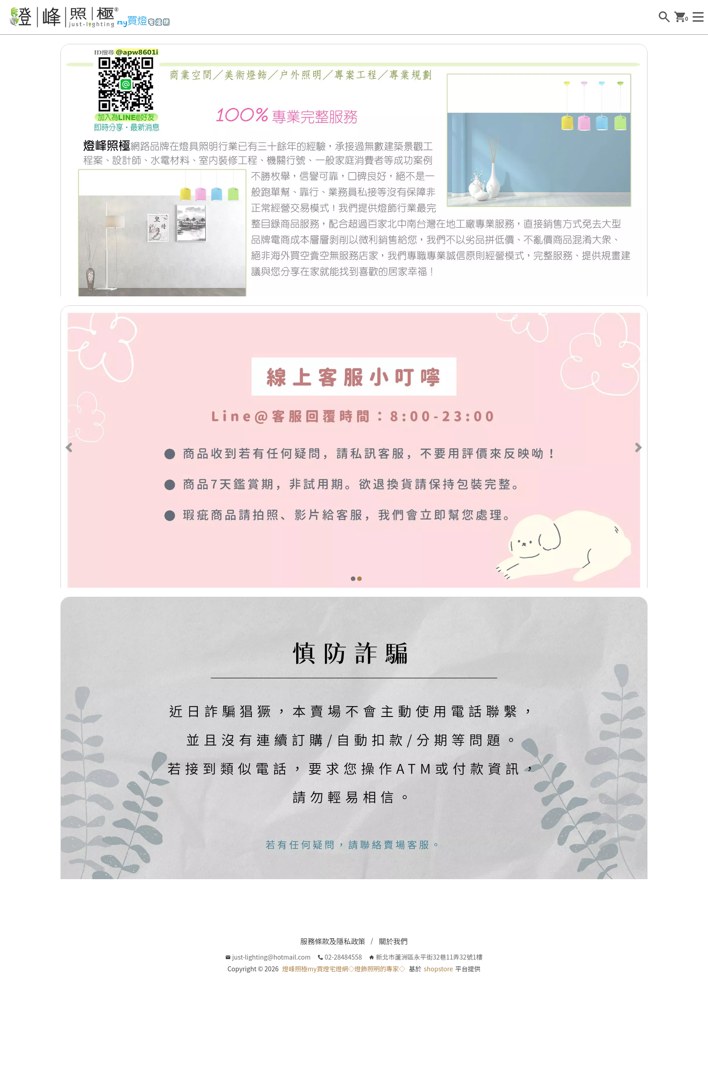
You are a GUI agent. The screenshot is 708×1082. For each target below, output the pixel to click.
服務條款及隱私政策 (332, 975)
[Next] (638, 462)
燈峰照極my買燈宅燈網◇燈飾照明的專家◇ (343, 1002)
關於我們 (393, 975)
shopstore (438, 1002)
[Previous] (70, 462)
